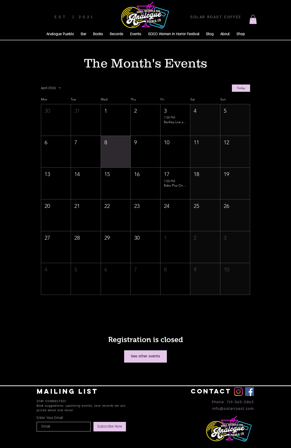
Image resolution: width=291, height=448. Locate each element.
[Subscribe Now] (109, 426)
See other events (145, 356)
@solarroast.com (237, 408)
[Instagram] (238, 391)
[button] (253, 19)
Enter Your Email (50, 418)
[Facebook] (249, 391)
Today (241, 88)
